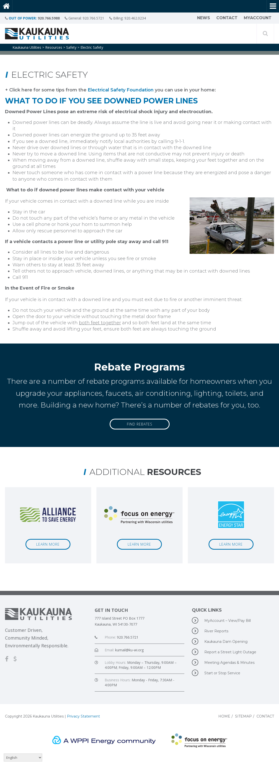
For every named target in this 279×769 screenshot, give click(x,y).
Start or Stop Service (216, 673)
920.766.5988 (49, 18)
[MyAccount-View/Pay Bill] (17, 658)
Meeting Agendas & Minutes (223, 662)
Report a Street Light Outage (224, 652)
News (203, 18)
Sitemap (243, 716)
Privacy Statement (83, 716)
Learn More (48, 544)
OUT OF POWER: (23, 18)
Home (224, 716)
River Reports (210, 631)
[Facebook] (9, 658)
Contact (227, 18)
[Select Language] (23, 758)
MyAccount (258, 18)
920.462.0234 (137, 18)
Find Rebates (139, 424)
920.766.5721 (94, 18)
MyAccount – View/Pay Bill (221, 620)
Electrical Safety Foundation (121, 90)
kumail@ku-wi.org (129, 650)
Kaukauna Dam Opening (220, 641)
